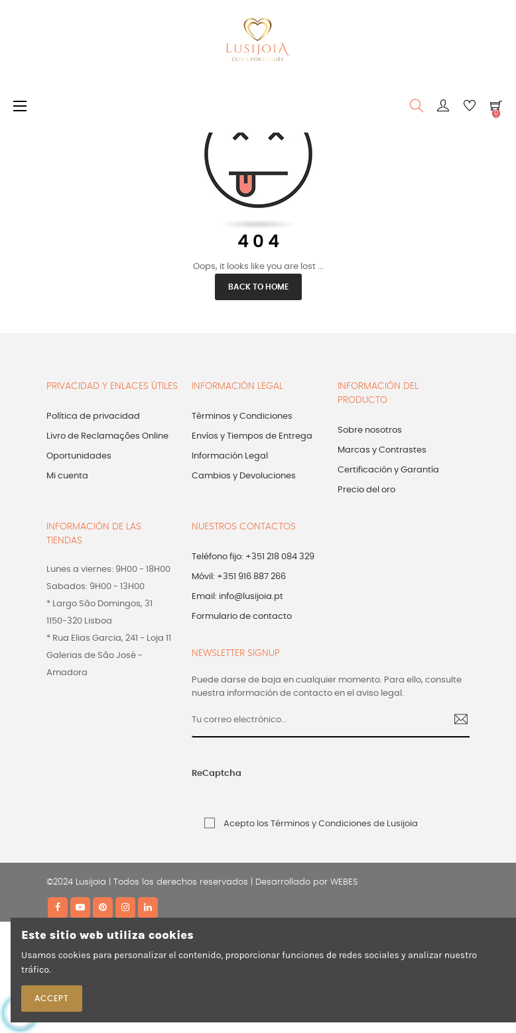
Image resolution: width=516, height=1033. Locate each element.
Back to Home (258, 287)
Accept (51, 999)
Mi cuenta (67, 476)
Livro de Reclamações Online (107, 436)
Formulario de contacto (242, 616)
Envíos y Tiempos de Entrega (252, 436)
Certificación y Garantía (388, 470)
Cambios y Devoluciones (244, 476)
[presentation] (343, 781)
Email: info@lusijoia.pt (237, 596)
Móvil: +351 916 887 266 (239, 576)
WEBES (343, 882)
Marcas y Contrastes (382, 450)
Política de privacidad (93, 416)
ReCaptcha (216, 773)
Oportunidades (78, 456)
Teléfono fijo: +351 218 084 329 (253, 557)
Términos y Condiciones (242, 416)
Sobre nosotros (370, 430)
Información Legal (230, 456)
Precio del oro (366, 490)
